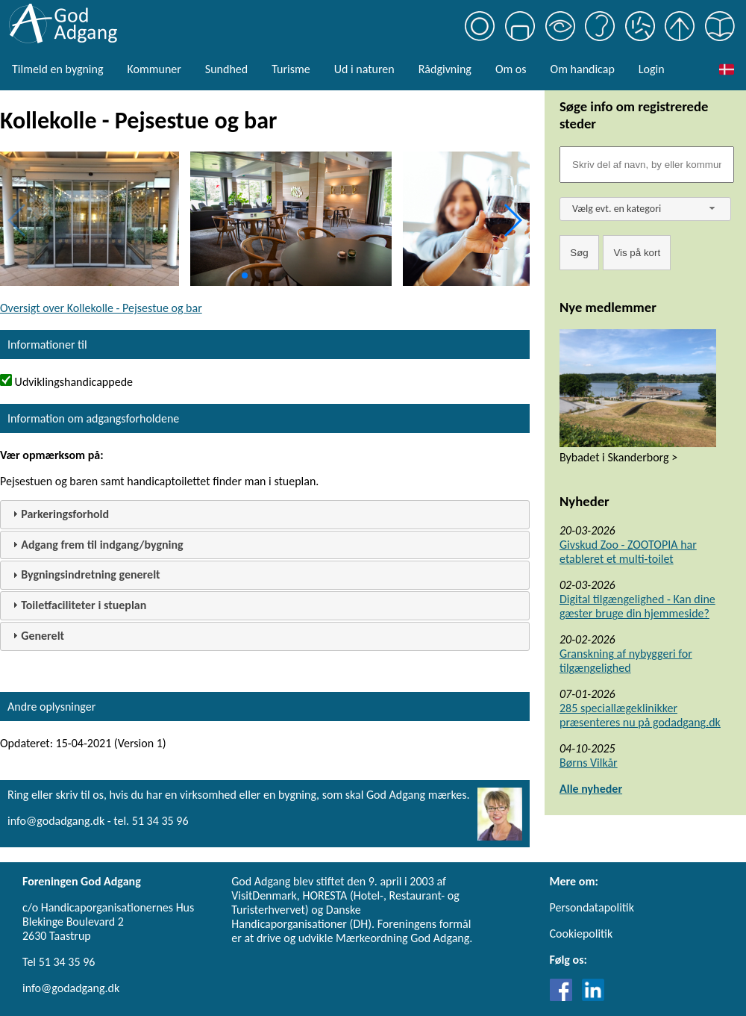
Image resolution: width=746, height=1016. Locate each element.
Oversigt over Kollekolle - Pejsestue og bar (101, 308)
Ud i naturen (364, 69)
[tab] (265, 514)
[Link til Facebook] (565, 997)
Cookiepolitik (581, 933)
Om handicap (583, 69)
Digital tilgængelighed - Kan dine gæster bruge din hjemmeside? (637, 606)
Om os (511, 69)
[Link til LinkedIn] (593, 997)
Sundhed (226, 69)
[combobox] (645, 209)
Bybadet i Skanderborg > (618, 457)
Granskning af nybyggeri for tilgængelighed (626, 660)
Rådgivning (445, 69)
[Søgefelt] (647, 164)
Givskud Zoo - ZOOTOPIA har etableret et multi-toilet (628, 551)
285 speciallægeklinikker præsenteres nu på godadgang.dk (640, 715)
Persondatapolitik (592, 907)
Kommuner (154, 69)
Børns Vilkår (589, 762)
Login (652, 69)
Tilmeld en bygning (57, 69)
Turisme (291, 69)
